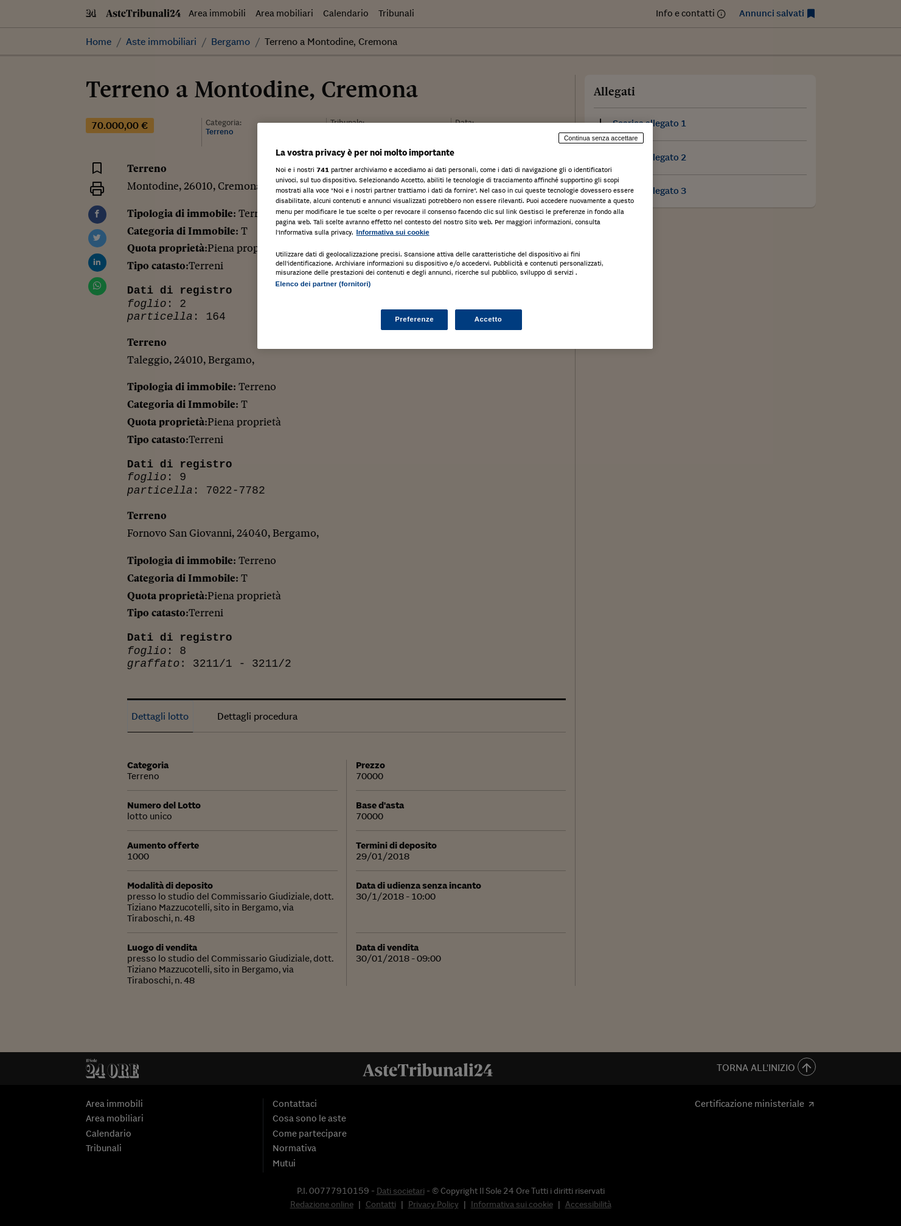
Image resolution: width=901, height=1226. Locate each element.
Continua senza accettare (601, 138)
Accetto (489, 319)
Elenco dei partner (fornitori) (323, 284)
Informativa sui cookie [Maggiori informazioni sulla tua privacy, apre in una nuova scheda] (393, 232)
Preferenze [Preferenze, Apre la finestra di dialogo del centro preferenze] (414, 319)
